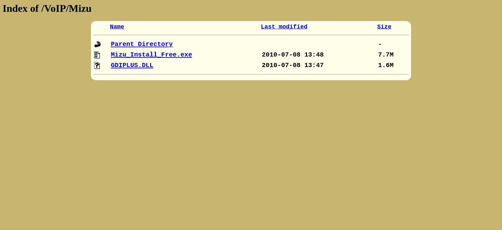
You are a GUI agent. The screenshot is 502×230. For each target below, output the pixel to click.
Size (384, 26)
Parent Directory (142, 44)
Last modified (284, 26)
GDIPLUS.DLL (132, 65)
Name (117, 26)
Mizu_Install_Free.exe (151, 54)
